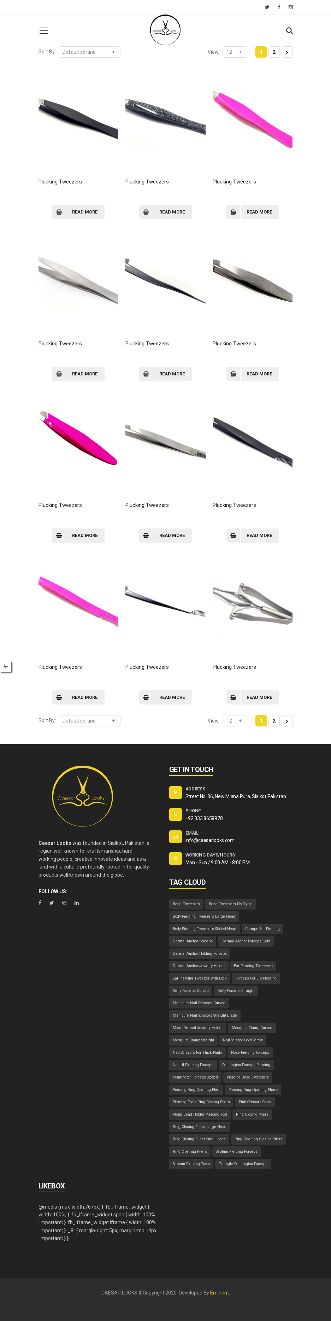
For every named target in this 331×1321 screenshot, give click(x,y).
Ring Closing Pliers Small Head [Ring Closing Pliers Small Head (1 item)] (199, 1139)
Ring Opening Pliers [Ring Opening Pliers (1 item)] (190, 1151)
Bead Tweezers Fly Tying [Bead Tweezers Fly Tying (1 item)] (231, 904)
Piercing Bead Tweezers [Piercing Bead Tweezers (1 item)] (248, 1077)
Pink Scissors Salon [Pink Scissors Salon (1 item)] (255, 1102)
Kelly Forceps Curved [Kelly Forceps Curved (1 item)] (191, 990)
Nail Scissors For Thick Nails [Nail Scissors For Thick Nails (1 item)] (197, 1052)
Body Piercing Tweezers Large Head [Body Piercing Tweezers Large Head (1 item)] (204, 916)
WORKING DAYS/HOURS (210, 855)
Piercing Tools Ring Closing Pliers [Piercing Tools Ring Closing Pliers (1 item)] (201, 1102)
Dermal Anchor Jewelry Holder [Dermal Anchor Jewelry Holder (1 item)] (199, 966)
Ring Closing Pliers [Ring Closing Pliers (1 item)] (252, 1114)
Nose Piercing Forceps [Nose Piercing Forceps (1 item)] (250, 1052)
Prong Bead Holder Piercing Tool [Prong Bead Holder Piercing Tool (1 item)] (200, 1114)
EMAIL (192, 833)
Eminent (219, 1293)
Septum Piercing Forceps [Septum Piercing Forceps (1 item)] (237, 1151)
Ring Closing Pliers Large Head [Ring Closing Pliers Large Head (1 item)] (199, 1126)
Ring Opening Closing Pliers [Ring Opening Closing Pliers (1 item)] (259, 1139)
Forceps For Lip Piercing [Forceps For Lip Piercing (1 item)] (256, 978)
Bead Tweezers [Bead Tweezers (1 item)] (186, 904)
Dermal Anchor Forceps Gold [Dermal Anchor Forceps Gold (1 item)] (245, 941)
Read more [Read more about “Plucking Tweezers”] (84, 212)
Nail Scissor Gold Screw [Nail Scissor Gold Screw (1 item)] (243, 1040)
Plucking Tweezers (60, 182)
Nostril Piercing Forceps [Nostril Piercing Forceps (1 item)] (193, 1065)
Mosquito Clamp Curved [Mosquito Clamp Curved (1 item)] (252, 1027)
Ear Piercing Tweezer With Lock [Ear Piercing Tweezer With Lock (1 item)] (200, 978)
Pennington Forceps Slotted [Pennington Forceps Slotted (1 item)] (195, 1077)
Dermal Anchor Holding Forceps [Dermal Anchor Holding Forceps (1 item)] (200, 953)
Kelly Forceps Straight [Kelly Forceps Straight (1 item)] (236, 990)
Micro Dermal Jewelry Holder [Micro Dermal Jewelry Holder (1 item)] (198, 1027)
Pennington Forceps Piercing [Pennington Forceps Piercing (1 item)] (246, 1065)
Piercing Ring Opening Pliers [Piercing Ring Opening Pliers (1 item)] (253, 1089)
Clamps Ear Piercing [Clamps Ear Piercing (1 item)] (262, 929)
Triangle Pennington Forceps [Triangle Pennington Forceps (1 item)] (243, 1164)
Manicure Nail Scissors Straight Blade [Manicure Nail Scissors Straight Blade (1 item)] (205, 1015)
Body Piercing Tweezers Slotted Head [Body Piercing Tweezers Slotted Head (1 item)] (204, 929)
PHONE (193, 810)
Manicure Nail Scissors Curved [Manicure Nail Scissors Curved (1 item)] (199, 1003)
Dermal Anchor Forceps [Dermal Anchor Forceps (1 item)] (193, 941)
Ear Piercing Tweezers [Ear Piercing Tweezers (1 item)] (253, 966)
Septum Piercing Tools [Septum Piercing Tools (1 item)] (191, 1164)
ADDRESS (195, 788)
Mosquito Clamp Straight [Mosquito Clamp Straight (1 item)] (193, 1040)
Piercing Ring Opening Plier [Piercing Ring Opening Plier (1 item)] (196, 1089)
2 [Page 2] (274, 52)
